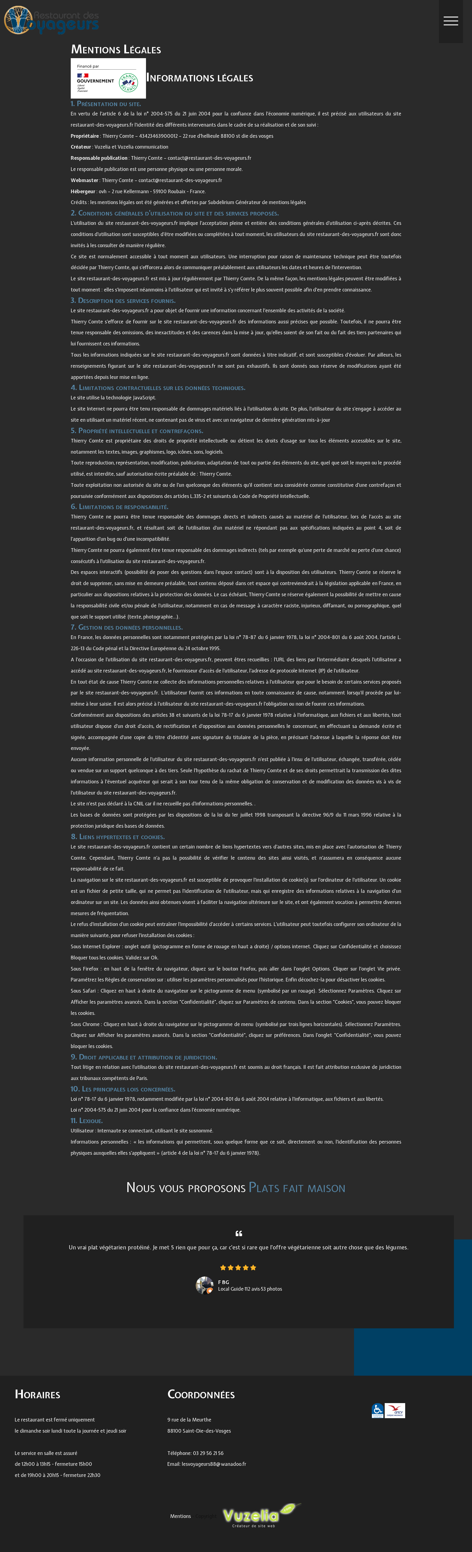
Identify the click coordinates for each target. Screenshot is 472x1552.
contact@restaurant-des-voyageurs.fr (209, 158)
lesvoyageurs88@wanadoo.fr (214, 1472)
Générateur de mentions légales (270, 202)
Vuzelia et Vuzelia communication (131, 146)
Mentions (181, 1516)
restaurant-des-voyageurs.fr (102, 124)
